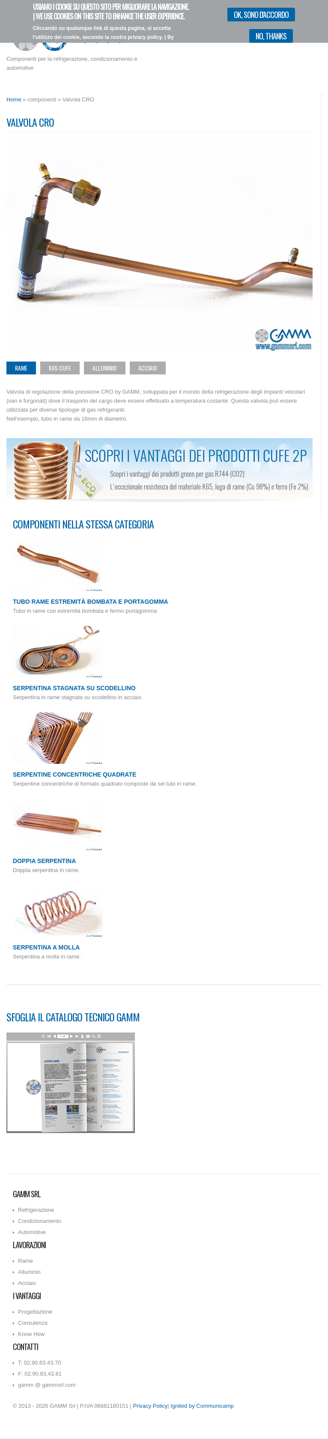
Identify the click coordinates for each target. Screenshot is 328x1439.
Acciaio (147, 367)
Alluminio (104, 367)
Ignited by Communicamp (201, 1406)
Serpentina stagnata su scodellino (74, 688)
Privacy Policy (150, 1406)
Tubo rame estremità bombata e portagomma (90, 601)
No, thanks (271, 36)
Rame (21, 367)
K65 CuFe (60, 367)
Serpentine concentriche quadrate (74, 774)
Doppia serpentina (44, 860)
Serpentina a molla (46, 947)
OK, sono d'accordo (261, 14)
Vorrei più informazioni (157, 55)
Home (13, 99)
